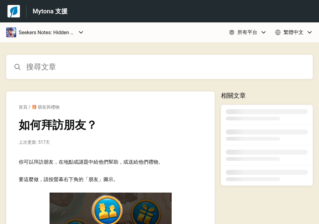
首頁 (23, 107)
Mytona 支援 (50, 11)
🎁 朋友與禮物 (45, 107)
